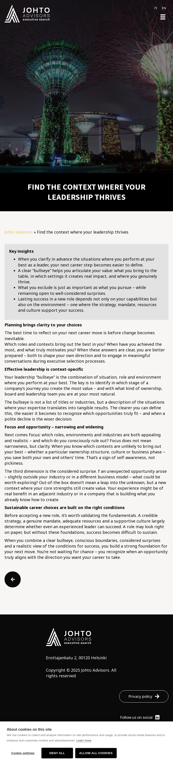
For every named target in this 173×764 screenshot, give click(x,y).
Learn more (83, 740)
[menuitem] (155, 8)
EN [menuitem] (164, 8)
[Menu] (162, 17)
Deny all (57, 753)
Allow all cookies (96, 753)
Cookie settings (23, 753)
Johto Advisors (19, 232)
